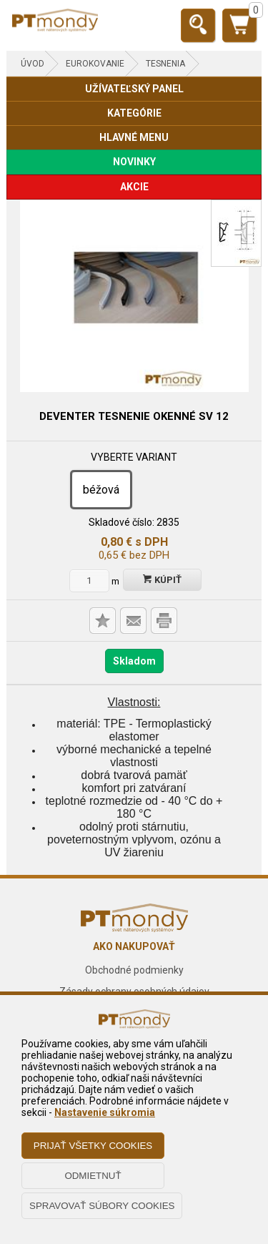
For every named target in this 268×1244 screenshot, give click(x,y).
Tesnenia (165, 64)
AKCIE (134, 186)
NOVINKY (134, 161)
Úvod (32, 64)
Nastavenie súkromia (104, 1112)
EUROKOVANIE (95, 64)
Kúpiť (162, 579)
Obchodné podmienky (134, 970)
